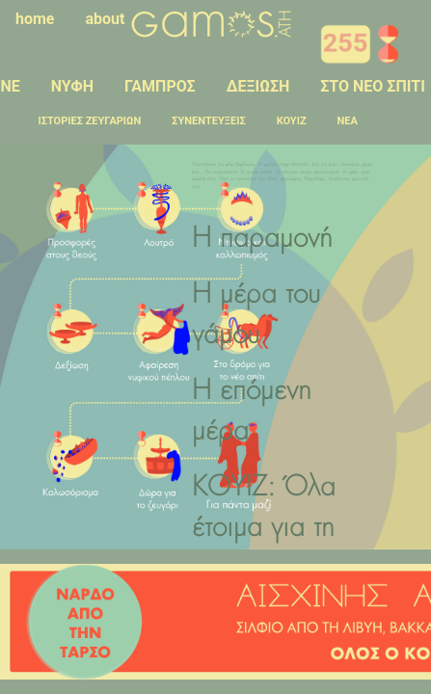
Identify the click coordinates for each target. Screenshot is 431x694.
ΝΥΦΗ (72, 86)
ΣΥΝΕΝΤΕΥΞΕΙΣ (208, 121)
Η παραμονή (262, 240)
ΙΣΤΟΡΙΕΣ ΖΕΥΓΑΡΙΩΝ (90, 121)
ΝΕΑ (347, 121)
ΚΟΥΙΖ (292, 121)
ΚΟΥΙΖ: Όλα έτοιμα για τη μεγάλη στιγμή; (274, 529)
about (105, 19)
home (35, 19)
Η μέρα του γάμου (256, 316)
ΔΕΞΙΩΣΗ (258, 86)
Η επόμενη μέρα (251, 412)
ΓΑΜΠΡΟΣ (160, 86)
